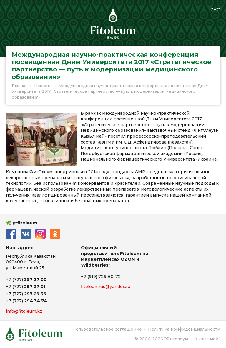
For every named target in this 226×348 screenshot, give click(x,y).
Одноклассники (55, 234)
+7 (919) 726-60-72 (101, 276)
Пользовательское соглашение (107, 329)
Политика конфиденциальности (184, 329)
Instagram (40, 234)
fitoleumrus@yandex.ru (105, 286)
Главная (20, 85)
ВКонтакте (26, 234)
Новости (43, 85)
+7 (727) (26, 279)
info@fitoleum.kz (24, 311)
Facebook (11, 234)
